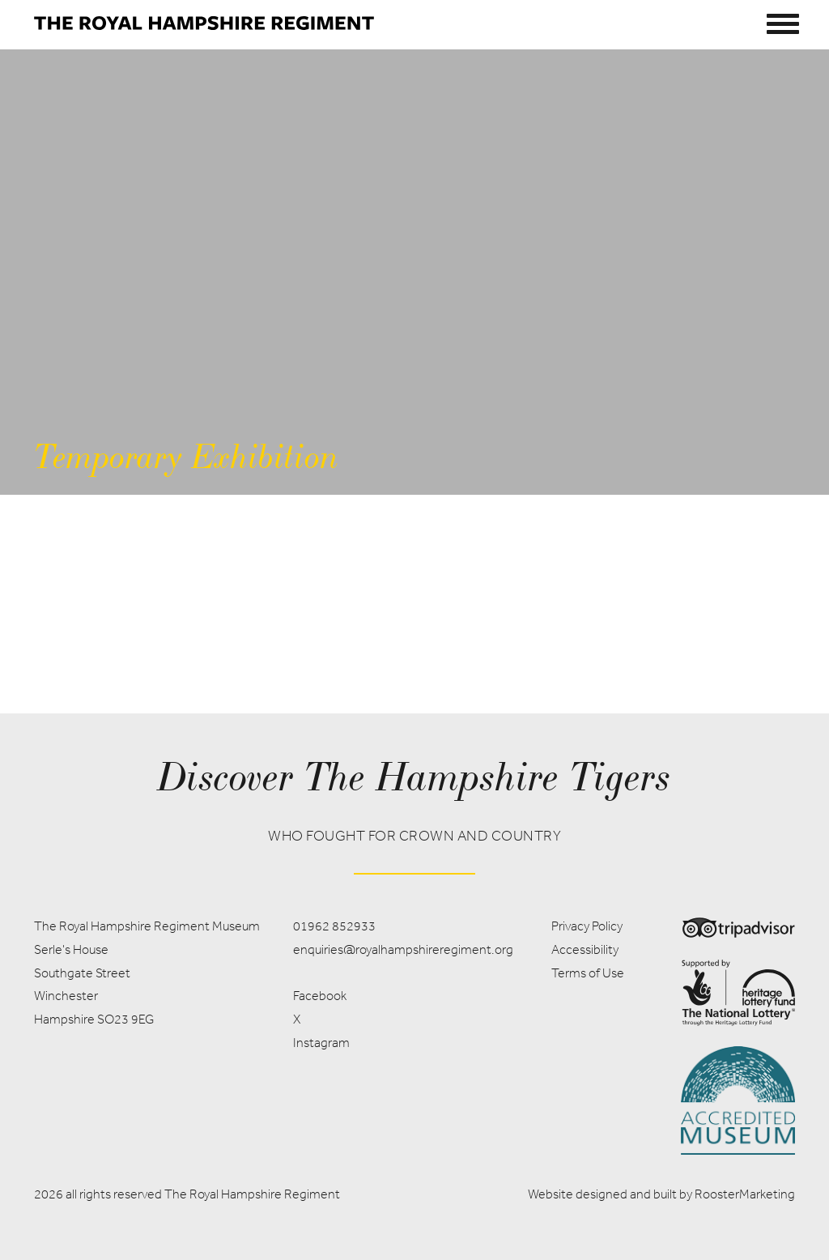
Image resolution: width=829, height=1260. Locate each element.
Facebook (319, 995)
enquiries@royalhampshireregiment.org (403, 949)
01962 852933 (334, 926)
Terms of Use (587, 973)
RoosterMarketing (745, 1194)
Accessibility (585, 949)
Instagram (321, 1042)
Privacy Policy (587, 926)
